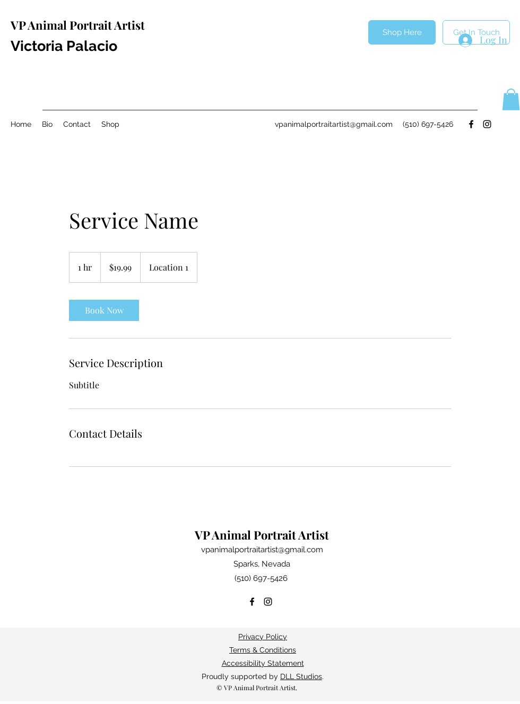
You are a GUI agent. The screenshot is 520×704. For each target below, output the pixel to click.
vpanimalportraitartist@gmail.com (334, 124)
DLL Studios (301, 676)
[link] (104, 310)
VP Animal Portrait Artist (78, 25)
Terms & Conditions (262, 650)
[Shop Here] (402, 32)
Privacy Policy (262, 636)
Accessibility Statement (263, 663)
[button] (511, 99)
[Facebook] (471, 124)
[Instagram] (487, 124)
